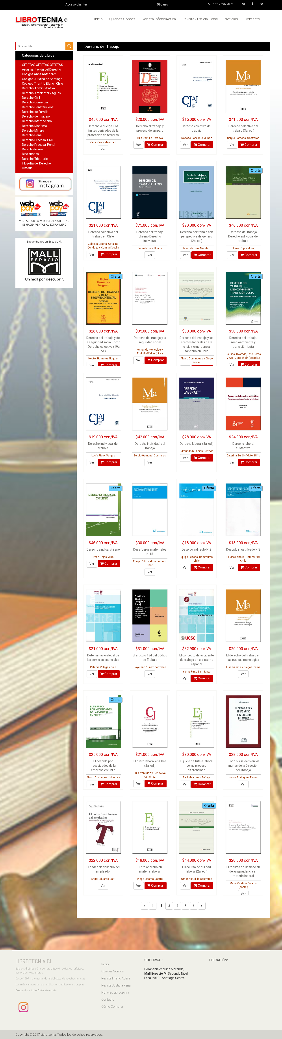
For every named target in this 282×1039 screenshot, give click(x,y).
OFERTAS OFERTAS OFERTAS (42, 65)
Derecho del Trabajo (36, 116)
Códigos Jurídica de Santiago (42, 79)
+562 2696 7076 (222, 4)
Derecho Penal (32, 135)
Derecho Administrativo (38, 88)
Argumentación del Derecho (41, 69)
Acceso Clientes (76, 4)
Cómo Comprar (112, 1006)
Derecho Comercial (35, 102)
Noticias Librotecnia (115, 992)
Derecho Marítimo (34, 126)
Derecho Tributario (35, 159)
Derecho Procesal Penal (38, 144)
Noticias (231, 19)
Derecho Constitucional (38, 107)
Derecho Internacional (37, 121)
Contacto (252, 19)
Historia (27, 168)
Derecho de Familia (35, 112)
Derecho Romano (34, 149)
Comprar (155, 145)
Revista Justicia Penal (200, 19)
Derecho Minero (33, 130)
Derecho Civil (31, 97)
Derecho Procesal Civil (37, 140)
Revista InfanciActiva (159, 19)
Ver (103, 149)
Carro (162, 4)
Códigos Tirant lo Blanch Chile (42, 83)
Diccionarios (30, 154)
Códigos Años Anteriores (39, 74)
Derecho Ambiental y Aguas (41, 93)
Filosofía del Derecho (36, 163)
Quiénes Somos (122, 19)
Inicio (98, 19)
